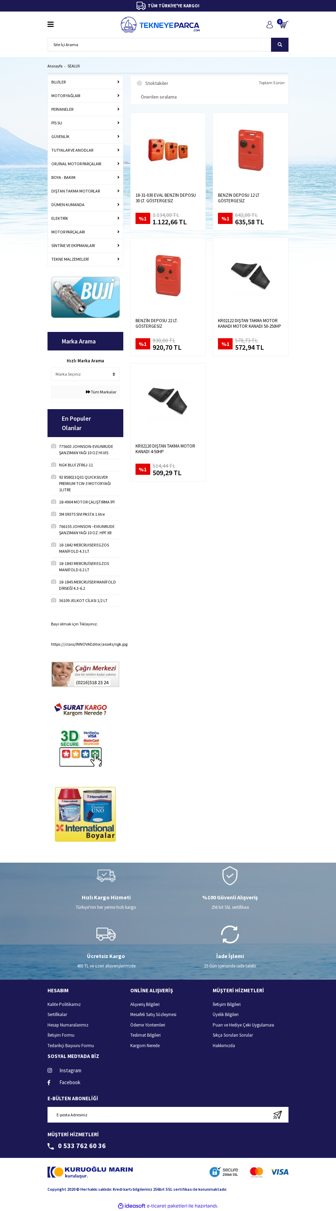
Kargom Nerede (145, 1046)
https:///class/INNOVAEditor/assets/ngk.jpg (89, 644)
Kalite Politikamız (64, 1004)
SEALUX (73, 66)
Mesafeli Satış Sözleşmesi (153, 1014)
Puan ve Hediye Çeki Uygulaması (243, 1025)
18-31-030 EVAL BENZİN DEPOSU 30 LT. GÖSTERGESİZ (166, 198)
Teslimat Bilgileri (145, 1035)
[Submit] (277, 1115)
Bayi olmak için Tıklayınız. (74, 623)
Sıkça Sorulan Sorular (233, 1035)
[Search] (168, 45)
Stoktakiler (156, 83)
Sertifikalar (57, 1014)
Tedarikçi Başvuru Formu (71, 1046)
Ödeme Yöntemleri (147, 1025)
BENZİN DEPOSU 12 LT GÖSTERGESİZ (239, 198)
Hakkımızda (224, 1046)
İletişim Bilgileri (227, 1004)
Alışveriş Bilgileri (145, 1004)
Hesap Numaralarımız (68, 1025)
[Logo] (160, 24)
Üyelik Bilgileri (226, 1014)
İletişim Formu (61, 1035)
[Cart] (284, 25)
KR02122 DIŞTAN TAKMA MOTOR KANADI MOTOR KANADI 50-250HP (249, 323)
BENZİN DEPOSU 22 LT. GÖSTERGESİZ (157, 323)
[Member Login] (269, 25)
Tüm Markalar (101, 391)
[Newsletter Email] (168, 1115)
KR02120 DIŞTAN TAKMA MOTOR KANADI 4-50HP (165, 449)
